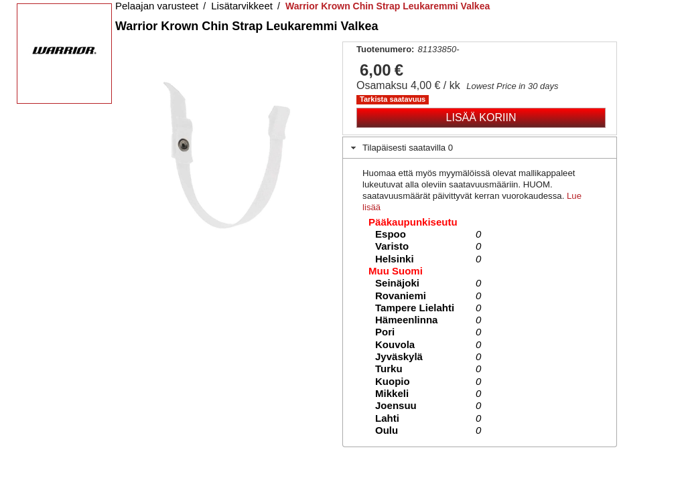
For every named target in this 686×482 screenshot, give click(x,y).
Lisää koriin (481, 117)
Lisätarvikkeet (242, 5)
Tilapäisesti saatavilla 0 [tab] (401, 148)
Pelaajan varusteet (156, 5)
